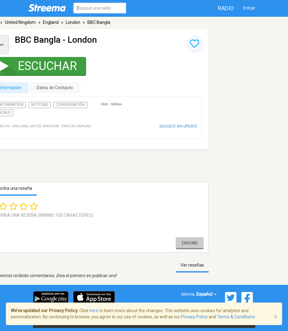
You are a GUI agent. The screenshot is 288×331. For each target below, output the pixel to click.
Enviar (190, 243)
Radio (226, 8)
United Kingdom (20, 22)
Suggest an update (178, 126)
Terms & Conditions (236, 316)
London (73, 22)
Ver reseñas (192, 265)
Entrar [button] (249, 8)
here (93, 310)
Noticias (39, 104)
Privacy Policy (194, 316)
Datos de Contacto (55, 87)
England (51, 22)
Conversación (70, 104)
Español (206, 294)
